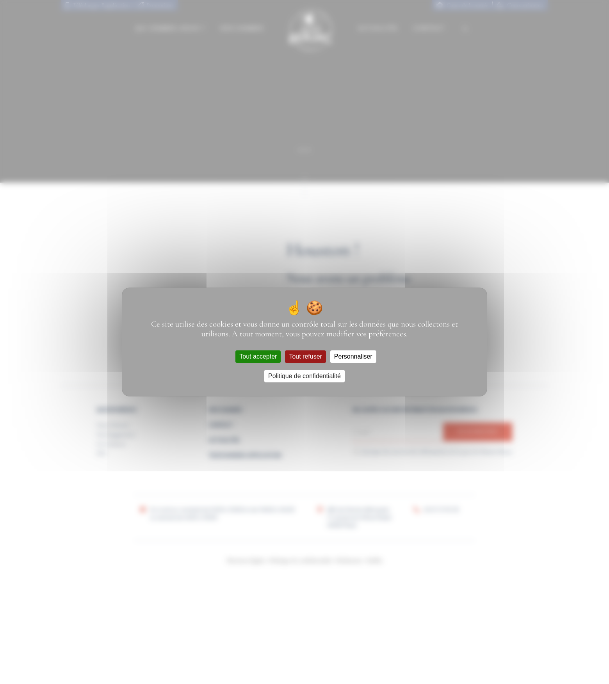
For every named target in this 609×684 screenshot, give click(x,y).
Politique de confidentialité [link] (304, 376)
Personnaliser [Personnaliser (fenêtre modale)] (353, 356)
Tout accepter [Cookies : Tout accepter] (258, 356)
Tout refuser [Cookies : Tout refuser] (305, 356)
